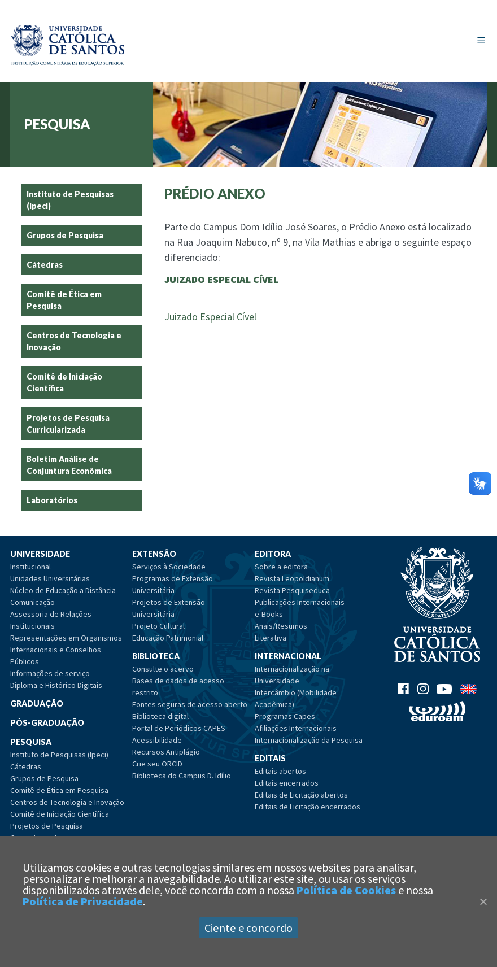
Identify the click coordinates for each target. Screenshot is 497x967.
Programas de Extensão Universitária (172, 584)
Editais (270, 758)
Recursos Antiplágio (166, 752)
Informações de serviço (50, 673)
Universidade (40, 554)
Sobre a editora (281, 566)
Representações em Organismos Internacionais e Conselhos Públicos (66, 650)
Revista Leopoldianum (292, 578)
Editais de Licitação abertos (301, 795)
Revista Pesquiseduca (292, 590)
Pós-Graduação (47, 723)
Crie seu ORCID (157, 764)
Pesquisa (30, 742)
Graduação (36, 703)
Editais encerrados (287, 783)
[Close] (483, 901)
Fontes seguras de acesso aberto (189, 704)
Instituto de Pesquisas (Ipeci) (70, 200)
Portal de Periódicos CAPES (178, 728)
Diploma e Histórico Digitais (56, 685)
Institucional (30, 566)
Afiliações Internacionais (296, 728)
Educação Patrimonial (167, 638)
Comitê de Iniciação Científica (64, 382)
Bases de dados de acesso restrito (178, 687)
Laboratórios (52, 500)
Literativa (270, 638)
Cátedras (45, 264)
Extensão (154, 554)
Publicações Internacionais (300, 602)
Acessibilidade (157, 740)
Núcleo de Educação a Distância (63, 590)
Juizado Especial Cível (210, 316)
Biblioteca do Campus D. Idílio (181, 775)
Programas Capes (285, 716)
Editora (273, 554)
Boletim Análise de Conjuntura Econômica (69, 465)
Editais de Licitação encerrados (307, 807)
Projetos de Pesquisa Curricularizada (68, 423)
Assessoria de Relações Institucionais (50, 620)
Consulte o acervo (163, 669)
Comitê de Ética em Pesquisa (64, 300)
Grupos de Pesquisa (65, 235)
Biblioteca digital (160, 716)
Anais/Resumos (281, 626)
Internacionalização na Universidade (292, 675)
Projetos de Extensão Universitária (168, 608)
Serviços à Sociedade (169, 566)
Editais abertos (280, 771)
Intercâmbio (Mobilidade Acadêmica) (296, 698)
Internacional (288, 656)
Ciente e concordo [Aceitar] (248, 928)
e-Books (269, 614)
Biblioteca (156, 656)
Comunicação (32, 602)
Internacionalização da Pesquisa (309, 740)
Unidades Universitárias (50, 578)
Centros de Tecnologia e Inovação (74, 341)
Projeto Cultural (158, 626)
